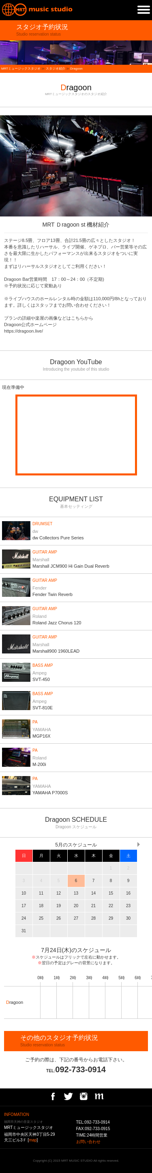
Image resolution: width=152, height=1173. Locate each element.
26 (58, 918)
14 (93, 893)
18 (41, 906)
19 (58, 906)
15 (111, 893)
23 (128, 906)
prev (4, 166)
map (32, 1140)
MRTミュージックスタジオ (21, 68)
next (148, 166)
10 (23, 893)
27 (76, 918)
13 (76, 893)
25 (41, 918)
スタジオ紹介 (55, 68)
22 (111, 906)
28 (93, 918)
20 (76, 906)
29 (111, 918)
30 (128, 918)
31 (23, 931)
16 (128, 893)
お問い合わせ (88, 1141)
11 (41, 893)
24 (23, 918)
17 (23, 906)
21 (93, 906)
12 (58, 893)
